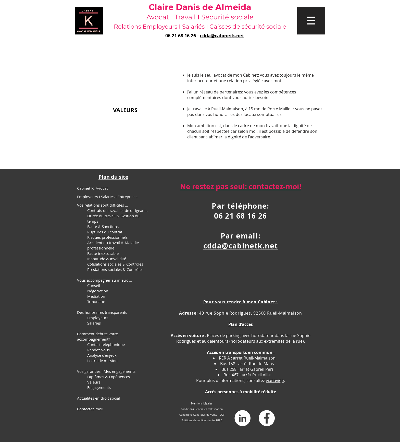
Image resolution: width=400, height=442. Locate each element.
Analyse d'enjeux (102, 355)
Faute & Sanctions (103, 226)
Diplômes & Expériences (108, 376)
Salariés (94, 323)
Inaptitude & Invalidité (106, 258)
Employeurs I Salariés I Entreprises (107, 196)
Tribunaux (96, 301)
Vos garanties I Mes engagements (106, 371)
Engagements (99, 387)
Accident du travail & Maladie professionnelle (113, 245)
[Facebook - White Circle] (267, 418)
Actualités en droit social (98, 398)
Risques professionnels (107, 237)
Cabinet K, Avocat (92, 188)
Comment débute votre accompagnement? (97, 336)
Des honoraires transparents (102, 312)
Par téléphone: (240, 206)
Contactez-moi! (90, 408)
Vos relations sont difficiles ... (102, 205)
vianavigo (275, 380)
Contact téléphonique (106, 344)
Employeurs (97, 317)
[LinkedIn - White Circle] (242, 418)
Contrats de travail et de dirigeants (117, 210)
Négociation (97, 290)
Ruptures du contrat (104, 231)
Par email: (241, 236)
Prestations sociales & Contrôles (115, 269)
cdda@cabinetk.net (222, 35)
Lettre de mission (102, 360)
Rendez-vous (98, 349)
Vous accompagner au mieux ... (104, 280)
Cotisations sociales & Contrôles (115, 264)
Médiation (96, 296)
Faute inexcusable (103, 253)
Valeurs (93, 382)
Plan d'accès (240, 324)
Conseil (93, 285)
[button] (311, 20)
